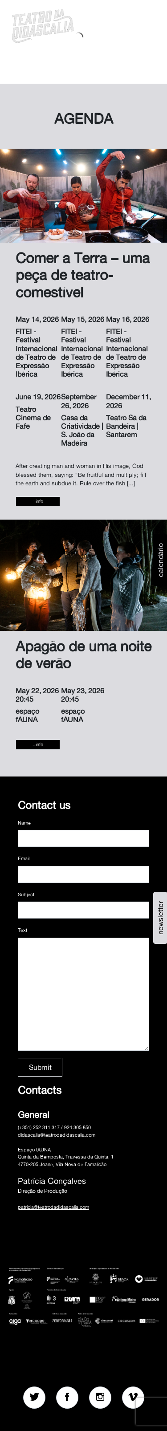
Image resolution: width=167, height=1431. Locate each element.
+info (38, 501)
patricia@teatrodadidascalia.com (53, 1207)
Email (23, 858)
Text (22, 930)
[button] (126, 24)
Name (24, 822)
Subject (26, 894)
